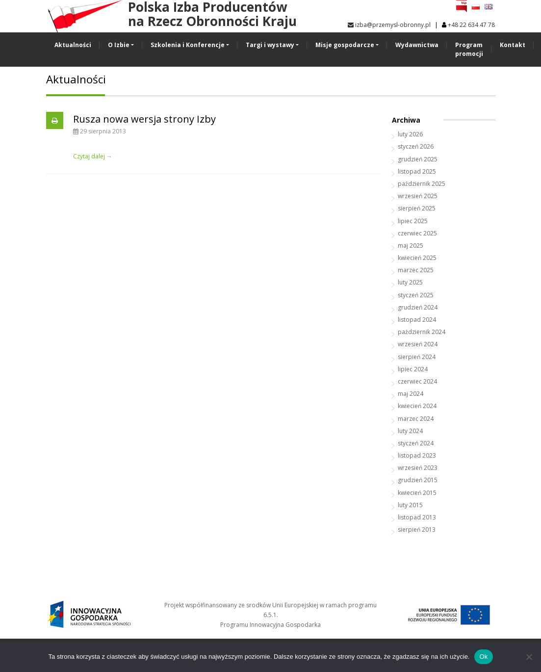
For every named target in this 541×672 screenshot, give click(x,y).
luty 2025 (410, 282)
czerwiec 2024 (417, 381)
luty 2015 (410, 505)
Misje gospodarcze (344, 45)
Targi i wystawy (270, 45)
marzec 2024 (416, 418)
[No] (529, 657)
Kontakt (512, 45)
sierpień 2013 (417, 529)
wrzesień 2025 (418, 196)
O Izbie (118, 45)
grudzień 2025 (418, 159)
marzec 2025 (416, 270)
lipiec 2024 (413, 369)
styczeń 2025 (416, 295)
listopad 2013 (417, 517)
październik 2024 (421, 332)
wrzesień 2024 (418, 344)
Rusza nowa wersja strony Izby (144, 119)
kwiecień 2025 (417, 258)
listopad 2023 (417, 455)
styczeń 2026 (416, 146)
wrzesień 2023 (418, 468)
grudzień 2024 (418, 307)
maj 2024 (410, 393)
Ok (483, 656)
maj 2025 (410, 245)
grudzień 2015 (418, 480)
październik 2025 (421, 184)
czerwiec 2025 (417, 233)
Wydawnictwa (416, 45)
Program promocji (469, 49)
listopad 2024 (417, 319)
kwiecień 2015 (417, 493)
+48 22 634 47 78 (471, 25)
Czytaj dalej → (92, 156)
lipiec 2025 (413, 221)
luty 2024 (410, 431)
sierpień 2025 (417, 208)
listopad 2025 (417, 171)
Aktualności (72, 45)
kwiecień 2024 (417, 406)
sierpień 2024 (417, 357)
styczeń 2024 (416, 443)
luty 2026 (410, 134)
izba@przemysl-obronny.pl (389, 25)
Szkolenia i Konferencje (188, 45)
